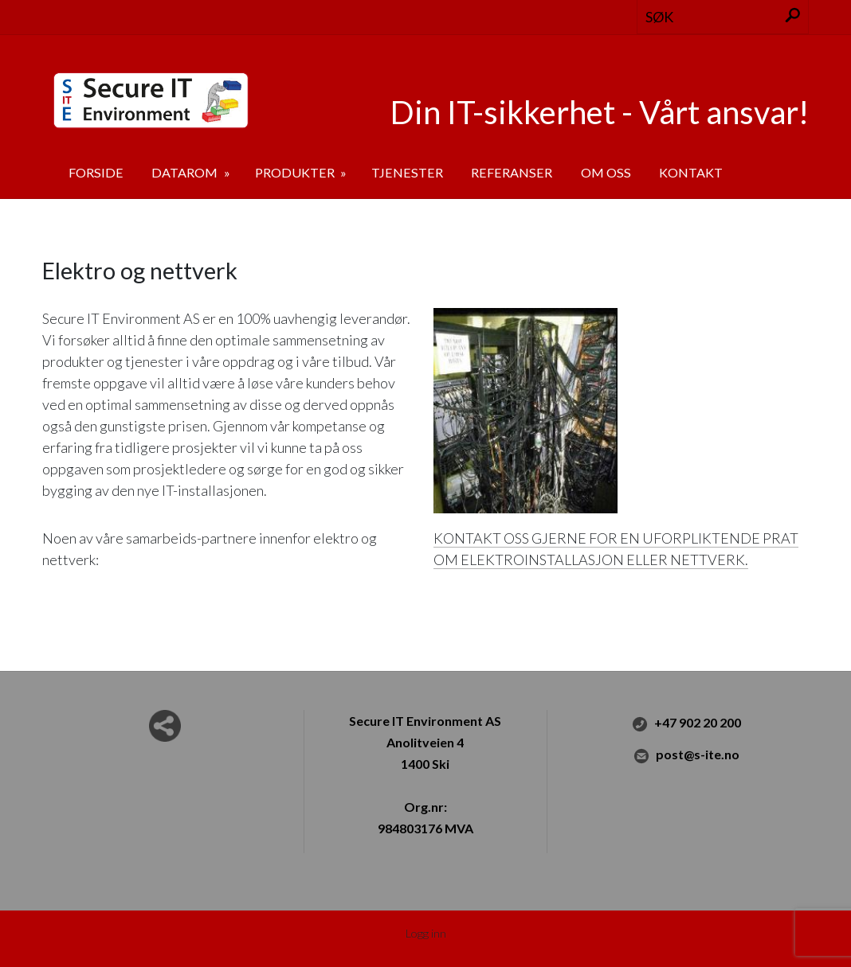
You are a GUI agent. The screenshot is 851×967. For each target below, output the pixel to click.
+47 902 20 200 (686, 724)
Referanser (511, 172)
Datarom (185, 172)
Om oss (606, 172)
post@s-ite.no (686, 756)
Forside (96, 172)
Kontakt (691, 172)
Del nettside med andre (165, 726)
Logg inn (426, 933)
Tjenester (407, 172)
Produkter (296, 172)
